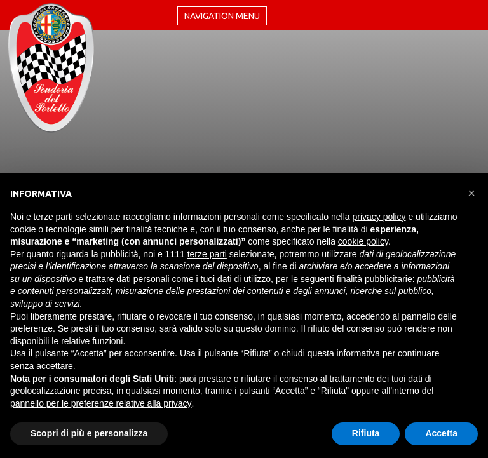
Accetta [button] (441, 433)
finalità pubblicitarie (374, 279)
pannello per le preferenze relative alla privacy (101, 403)
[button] (471, 193)
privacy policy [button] (379, 217)
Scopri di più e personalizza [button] (88, 433)
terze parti (207, 254)
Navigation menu (222, 16)
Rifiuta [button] (366, 433)
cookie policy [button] (363, 241)
